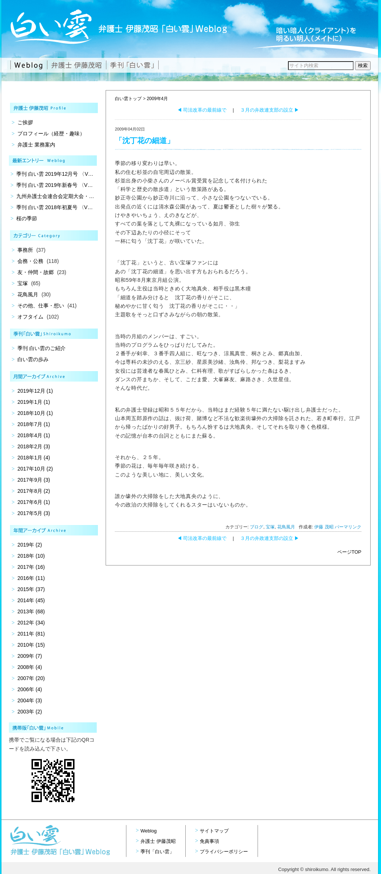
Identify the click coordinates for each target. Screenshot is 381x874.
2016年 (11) (31, 578)
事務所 (25, 250)
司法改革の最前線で (202, 110)
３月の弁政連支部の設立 (269, 110)
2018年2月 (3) (33, 446)
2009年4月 (157, 98)
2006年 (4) (29, 689)
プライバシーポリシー (224, 851)
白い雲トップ (128, 98)
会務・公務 (30, 261)
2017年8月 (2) (33, 491)
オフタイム (30, 317)
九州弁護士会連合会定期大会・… (55, 196)
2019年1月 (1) (33, 402)
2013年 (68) (31, 611)
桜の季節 (26, 218)
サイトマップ (214, 831)
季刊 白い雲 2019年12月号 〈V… (54, 174)
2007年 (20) (31, 678)
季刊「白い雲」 (157, 851)
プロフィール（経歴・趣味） (51, 133)
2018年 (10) (31, 556)
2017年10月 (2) (35, 469)
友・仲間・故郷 (35, 272)
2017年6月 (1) (33, 502)
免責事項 (209, 841)
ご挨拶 (25, 122)
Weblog (148, 831)
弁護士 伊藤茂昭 (158, 841)
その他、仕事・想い (40, 306)
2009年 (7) (29, 656)
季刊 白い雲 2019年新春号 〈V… (54, 185)
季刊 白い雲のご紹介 (41, 348)
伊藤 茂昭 (323, 527)
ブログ (256, 527)
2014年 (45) (31, 600)
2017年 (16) (31, 567)
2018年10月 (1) (35, 413)
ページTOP (349, 552)
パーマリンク (348, 527)
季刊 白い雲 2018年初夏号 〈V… (54, 207)
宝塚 (270, 527)
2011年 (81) (31, 634)
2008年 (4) (29, 667)
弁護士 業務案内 (36, 145)
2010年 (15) (31, 645)
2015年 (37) (31, 589)
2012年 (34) (31, 623)
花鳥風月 (286, 527)
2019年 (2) (29, 545)
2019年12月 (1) (35, 391)
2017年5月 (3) (33, 513)
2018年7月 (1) (33, 424)
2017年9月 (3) (33, 480)
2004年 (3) (29, 700)
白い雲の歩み (33, 359)
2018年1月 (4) (33, 458)
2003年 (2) (29, 712)
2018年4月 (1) (33, 435)
